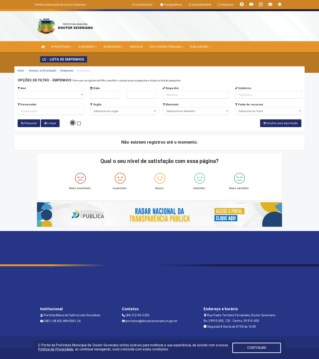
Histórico (243, 88)
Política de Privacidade (55, 349)
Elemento (170, 104)
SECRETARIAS (113, 46)
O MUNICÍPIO (87, 46)
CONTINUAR (256, 348)
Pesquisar (29, 123)
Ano (22, 88)
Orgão (95, 104)
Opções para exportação (281, 123)
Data (95, 88)
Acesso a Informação (42, 70)
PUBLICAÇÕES (200, 46)
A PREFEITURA (61, 46)
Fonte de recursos (249, 104)
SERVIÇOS (136, 46)
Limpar (50, 123)
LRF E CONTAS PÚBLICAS (166, 46)
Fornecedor (27, 104)
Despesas (66, 70)
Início (21, 70)
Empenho (171, 88)
